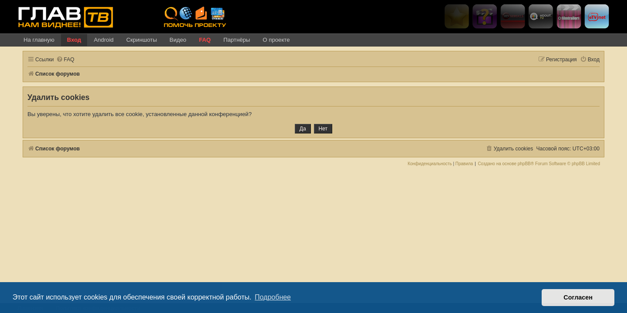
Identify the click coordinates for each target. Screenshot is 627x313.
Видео (177, 40)
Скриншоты (141, 40)
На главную (39, 40)
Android (103, 40)
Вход (74, 40)
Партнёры (236, 40)
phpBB (529, 164)
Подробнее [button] (273, 297)
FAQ (205, 40)
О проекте (276, 40)
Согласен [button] (578, 297)
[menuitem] (60, 60)
